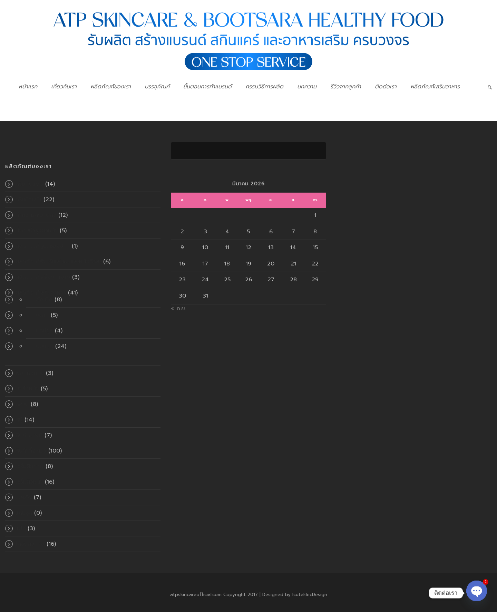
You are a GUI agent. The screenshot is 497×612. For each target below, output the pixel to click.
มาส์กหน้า (27, 389)
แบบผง (44, 346)
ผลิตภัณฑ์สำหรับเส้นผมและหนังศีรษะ (58, 262)
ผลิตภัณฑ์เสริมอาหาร (435, 86)
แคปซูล (44, 331)
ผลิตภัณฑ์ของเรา (110, 86)
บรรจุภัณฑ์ (157, 86)
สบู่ (19, 420)
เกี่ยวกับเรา (64, 86)
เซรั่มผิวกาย (29, 466)
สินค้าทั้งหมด (31, 451)
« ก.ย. (178, 308)
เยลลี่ (42, 315)
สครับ (22, 404)
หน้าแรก (28, 86)
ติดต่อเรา (386, 86)
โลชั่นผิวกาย (30, 544)
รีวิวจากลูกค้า (345, 86)
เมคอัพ (24, 497)
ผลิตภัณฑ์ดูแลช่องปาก (43, 246)
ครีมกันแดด (29, 184)
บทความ (306, 86)
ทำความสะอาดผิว (36, 215)
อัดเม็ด (44, 299)
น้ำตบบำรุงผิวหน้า (37, 230)
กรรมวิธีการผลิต (264, 86)
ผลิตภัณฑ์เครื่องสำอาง (43, 277)
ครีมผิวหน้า (28, 199)
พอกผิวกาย (30, 373)
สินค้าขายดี (29, 435)
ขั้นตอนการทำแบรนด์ (207, 86)
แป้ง (21, 528)
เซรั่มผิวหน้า (29, 482)
